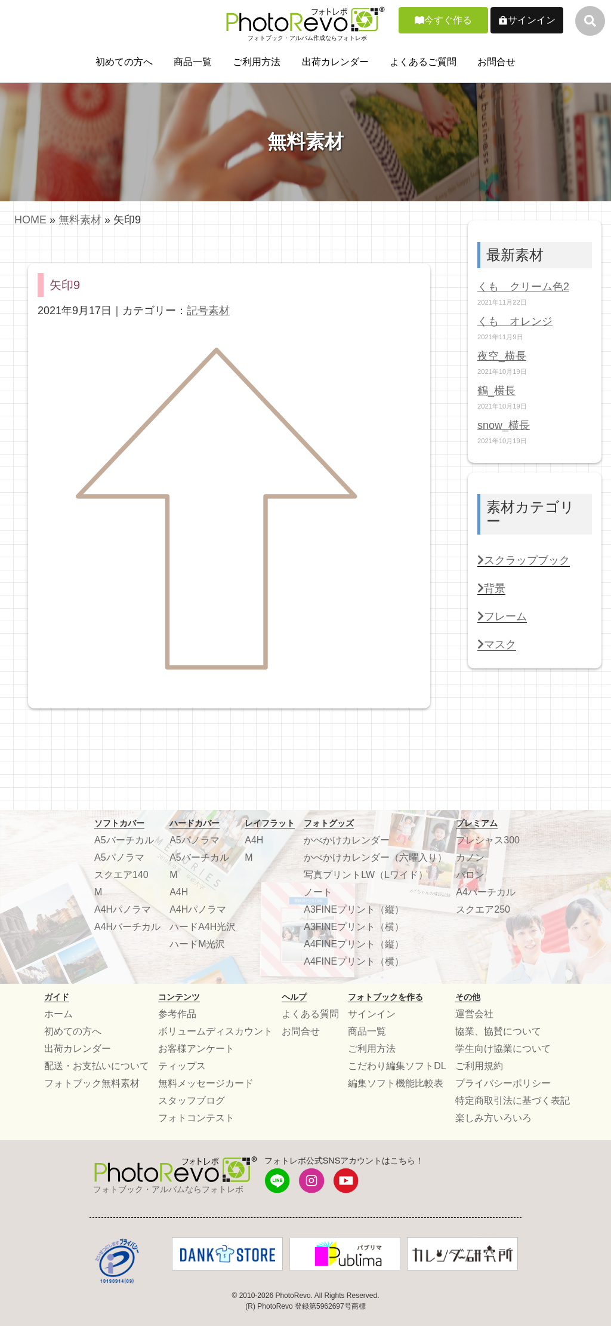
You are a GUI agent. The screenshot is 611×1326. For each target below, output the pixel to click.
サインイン (532, 20)
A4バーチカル (486, 892)
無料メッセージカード (206, 1083)
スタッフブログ (191, 1100)
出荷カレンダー (335, 62)
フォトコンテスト (196, 1118)
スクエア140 (121, 875)
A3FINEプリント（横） (354, 927)
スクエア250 (483, 909)
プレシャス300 (488, 840)
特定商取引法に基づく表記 (512, 1100)
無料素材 (79, 220)
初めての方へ (124, 62)
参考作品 (177, 1014)
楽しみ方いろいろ (493, 1118)
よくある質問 (310, 1014)
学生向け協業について (503, 1048)
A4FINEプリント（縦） (354, 944)
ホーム (58, 1014)
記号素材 (208, 311)
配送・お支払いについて (96, 1066)
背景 (491, 588)
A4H (178, 892)
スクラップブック (523, 560)
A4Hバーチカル (127, 927)
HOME (30, 220)
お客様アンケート (196, 1048)
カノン (470, 857)
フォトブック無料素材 (92, 1083)
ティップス (182, 1066)
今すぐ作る (448, 20)
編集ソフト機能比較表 (395, 1083)
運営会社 (474, 1014)
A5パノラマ (119, 857)
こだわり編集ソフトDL (397, 1066)
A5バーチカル (124, 840)
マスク (496, 644)
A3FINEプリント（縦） (354, 909)
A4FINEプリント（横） (354, 961)
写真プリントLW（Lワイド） (366, 875)
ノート (318, 892)
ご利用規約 (479, 1066)
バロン (470, 875)
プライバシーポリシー (503, 1083)
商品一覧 (193, 62)
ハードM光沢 (197, 944)
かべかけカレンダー (347, 840)
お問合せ (496, 62)
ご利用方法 (256, 62)
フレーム (502, 616)
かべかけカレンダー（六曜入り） (375, 857)
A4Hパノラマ (122, 909)
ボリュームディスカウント (215, 1031)
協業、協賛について (498, 1031)
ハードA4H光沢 (202, 927)
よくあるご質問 (423, 62)
